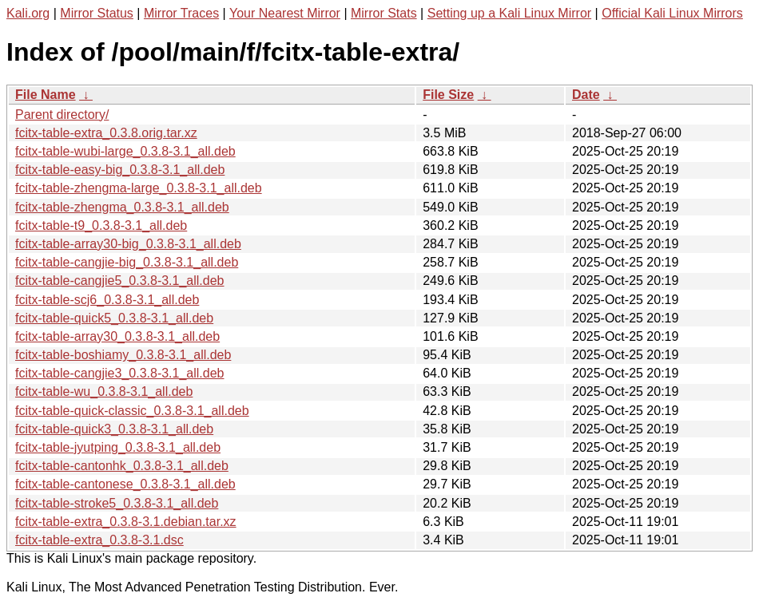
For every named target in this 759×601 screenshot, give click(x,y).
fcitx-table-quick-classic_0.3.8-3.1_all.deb (132, 410)
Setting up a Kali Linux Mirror (509, 13)
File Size (448, 94)
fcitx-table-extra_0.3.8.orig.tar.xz (106, 133)
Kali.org (28, 13)
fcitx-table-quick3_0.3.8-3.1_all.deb (114, 429)
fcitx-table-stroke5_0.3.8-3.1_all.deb (116, 503)
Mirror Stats (384, 13)
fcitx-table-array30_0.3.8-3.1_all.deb (117, 336)
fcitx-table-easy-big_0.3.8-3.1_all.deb (120, 169)
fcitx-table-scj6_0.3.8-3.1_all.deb (107, 299)
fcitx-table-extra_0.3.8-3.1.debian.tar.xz (125, 521)
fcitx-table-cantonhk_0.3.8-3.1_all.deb (121, 465)
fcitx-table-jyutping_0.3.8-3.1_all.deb (118, 447)
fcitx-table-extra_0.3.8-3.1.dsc (99, 540)
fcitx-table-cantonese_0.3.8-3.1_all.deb (125, 484)
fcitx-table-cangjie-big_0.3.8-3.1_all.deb (126, 262)
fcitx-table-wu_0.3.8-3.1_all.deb (104, 391)
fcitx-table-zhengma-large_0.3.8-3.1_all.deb (138, 188)
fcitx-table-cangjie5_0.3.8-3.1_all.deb (120, 280)
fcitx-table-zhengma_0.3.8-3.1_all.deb (122, 207)
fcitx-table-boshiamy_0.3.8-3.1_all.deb (123, 355)
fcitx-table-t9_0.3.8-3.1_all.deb (101, 225)
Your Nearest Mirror (284, 13)
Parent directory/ (62, 114)
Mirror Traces (181, 13)
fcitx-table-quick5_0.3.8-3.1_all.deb (114, 318)
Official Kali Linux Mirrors (672, 13)
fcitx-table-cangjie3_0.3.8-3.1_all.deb (120, 373)
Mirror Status (96, 13)
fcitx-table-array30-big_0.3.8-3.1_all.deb (128, 244)
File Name (45, 94)
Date (586, 94)
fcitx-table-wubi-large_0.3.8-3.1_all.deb (125, 151)
